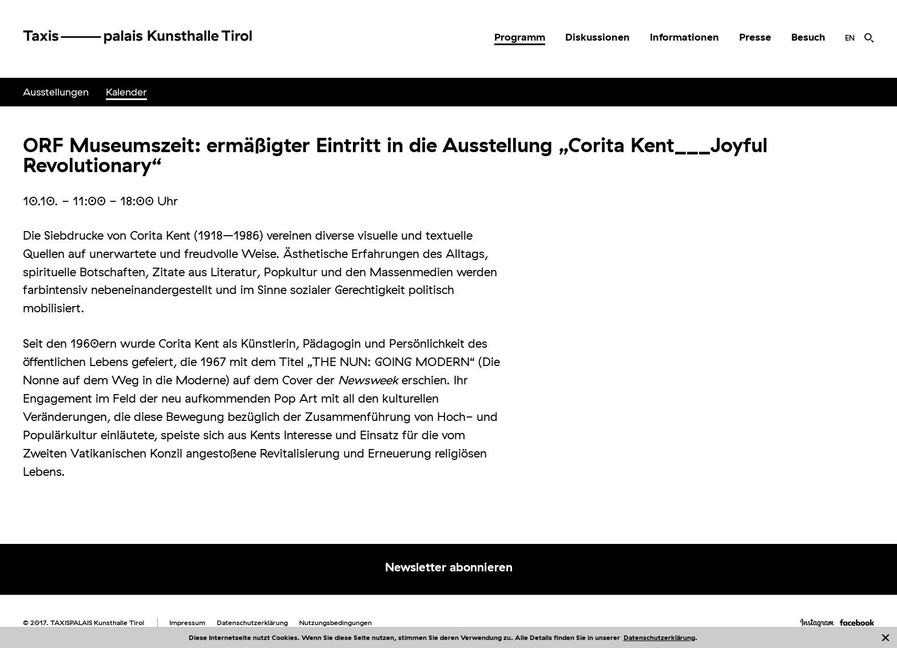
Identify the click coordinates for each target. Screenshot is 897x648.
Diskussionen (597, 36)
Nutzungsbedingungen (335, 622)
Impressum (187, 622)
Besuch (808, 36)
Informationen (684, 36)
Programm (519, 36)
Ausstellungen (56, 91)
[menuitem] (519, 37)
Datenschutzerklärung (659, 637)
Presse (755, 36)
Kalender (126, 91)
